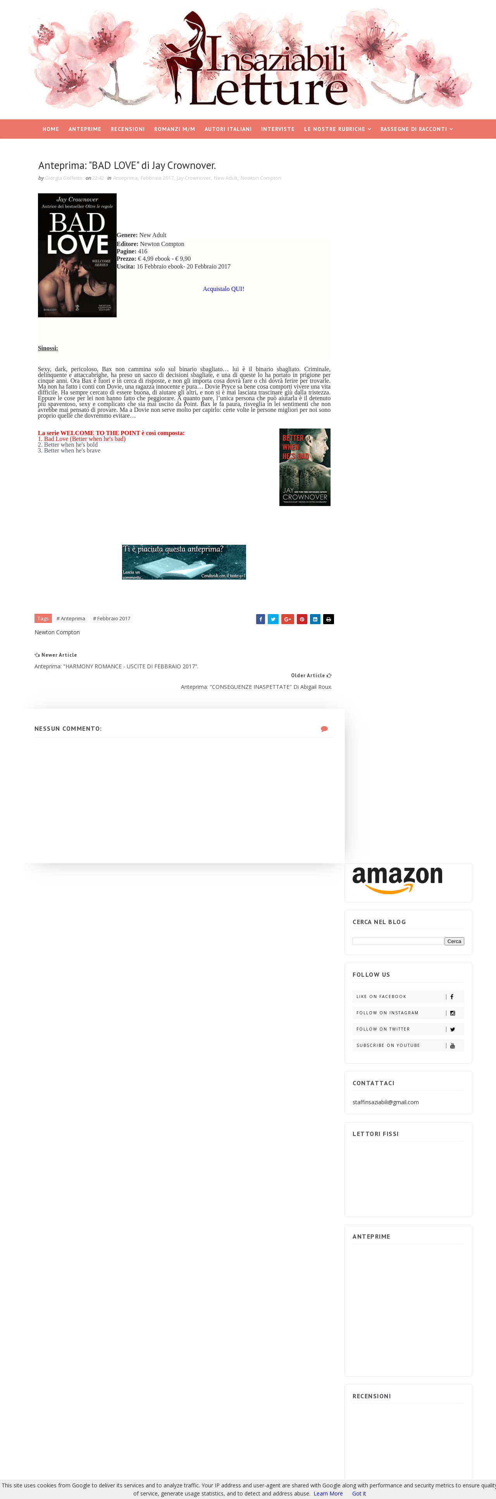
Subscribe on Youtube (408, 327)
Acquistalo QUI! (216, 290)
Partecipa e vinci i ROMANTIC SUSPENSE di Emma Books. (424, 975)
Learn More (328, 1493)
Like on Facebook (408, 279)
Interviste (278, 128)
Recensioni (128, 128)
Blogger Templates (153, 1409)
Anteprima (127, 178)
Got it (359, 1493)
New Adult (228, 178)
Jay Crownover (196, 178)
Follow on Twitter (408, 311)
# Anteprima (73, 619)
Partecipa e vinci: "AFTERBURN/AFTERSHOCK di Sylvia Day (427, 940)
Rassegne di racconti (414, 128)
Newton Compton (263, 178)
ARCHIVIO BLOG (435, 836)
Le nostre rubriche (335, 128)
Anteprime (85, 128)
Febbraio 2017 (159, 178)
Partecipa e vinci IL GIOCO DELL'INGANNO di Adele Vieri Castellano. (426, 904)
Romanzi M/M (175, 128)
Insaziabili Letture (72, 1409)
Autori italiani (228, 128)
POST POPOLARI (379, 836)
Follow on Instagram (408, 295)
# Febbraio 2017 (114, 619)
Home (51, 128)
